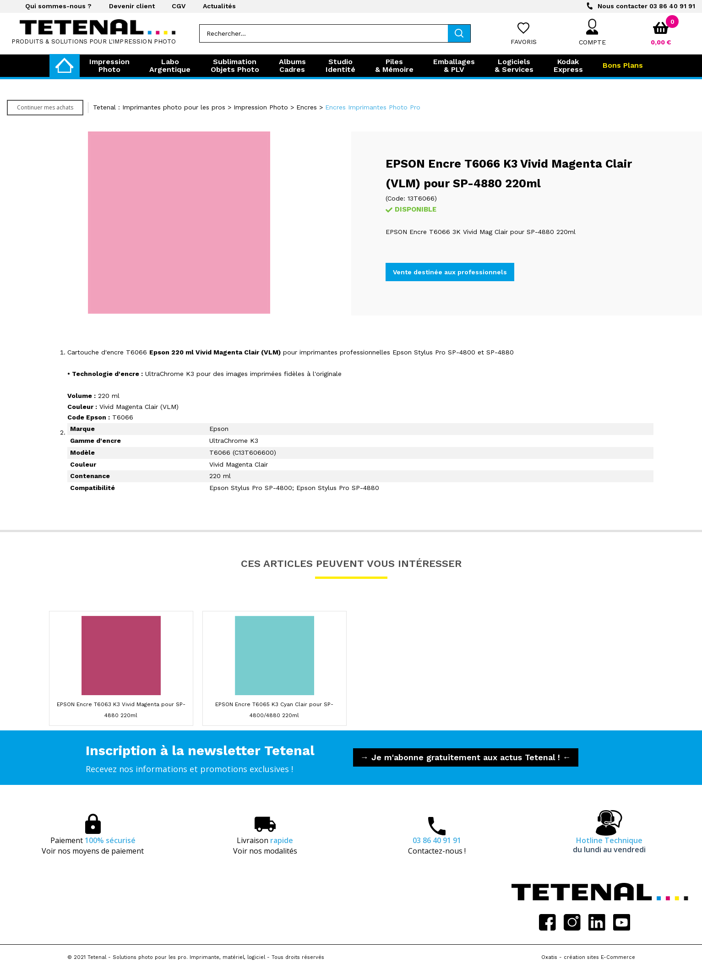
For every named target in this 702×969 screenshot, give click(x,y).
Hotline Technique (609, 845)
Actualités (219, 6)
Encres (306, 107)
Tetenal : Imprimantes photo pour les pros (159, 107)
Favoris (524, 41)
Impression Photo (261, 107)
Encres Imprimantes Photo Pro (372, 107)
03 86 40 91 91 (646, 6)
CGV (178, 6)
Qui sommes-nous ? (58, 6)
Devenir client (132, 6)
